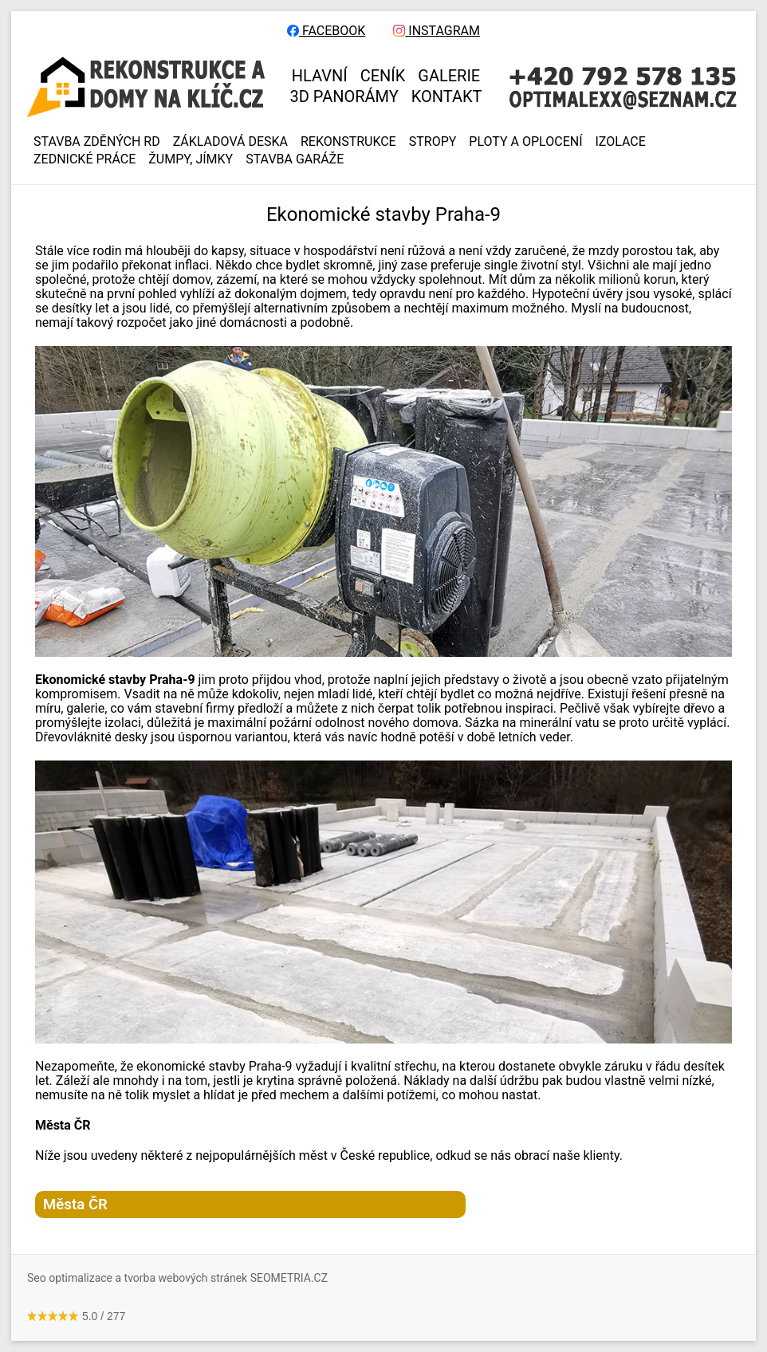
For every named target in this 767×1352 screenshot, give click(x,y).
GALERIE (449, 76)
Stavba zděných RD (96, 142)
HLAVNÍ (320, 76)
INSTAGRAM (436, 31)
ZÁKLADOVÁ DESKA (230, 142)
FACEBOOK (326, 31)
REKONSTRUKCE (348, 142)
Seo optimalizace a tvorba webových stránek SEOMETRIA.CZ (177, 1277)
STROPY (433, 142)
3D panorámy (344, 96)
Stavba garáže (295, 159)
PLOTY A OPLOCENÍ (525, 142)
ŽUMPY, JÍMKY (190, 159)
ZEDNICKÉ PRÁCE (84, 159)
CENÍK (383, 76)
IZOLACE (621, 142)
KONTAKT (446, 96)
